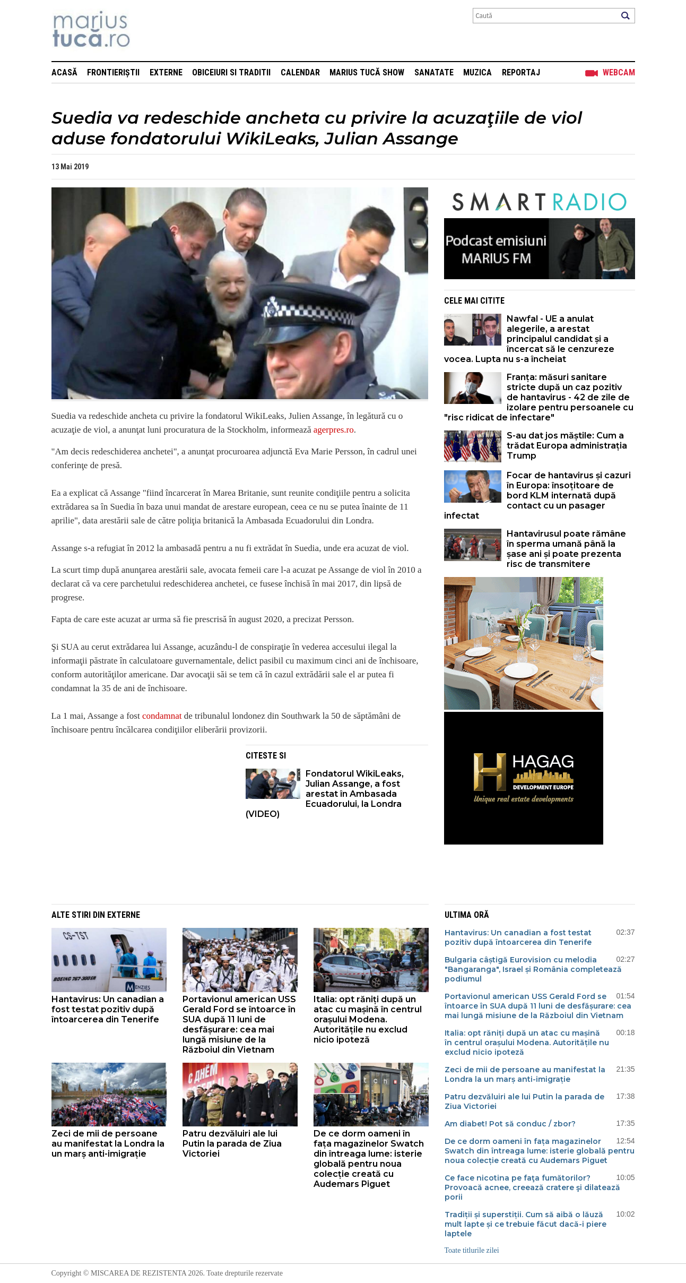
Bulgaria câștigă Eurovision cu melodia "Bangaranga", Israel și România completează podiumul (533, 969)
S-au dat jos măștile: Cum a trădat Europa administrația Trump (567, 445)
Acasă (64, 72)
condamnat (162, 716)
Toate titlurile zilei (472, 1250)
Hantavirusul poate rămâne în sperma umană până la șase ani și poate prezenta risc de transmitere (566, 549)
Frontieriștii (113, 72)
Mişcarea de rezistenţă (148, 30)
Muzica (477, 72)
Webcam (619, 72)
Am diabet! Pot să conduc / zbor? (511, 1124)
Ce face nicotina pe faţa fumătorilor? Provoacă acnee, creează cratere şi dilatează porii (532, 1187)
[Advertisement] (140, 819)
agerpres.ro (334, 430)
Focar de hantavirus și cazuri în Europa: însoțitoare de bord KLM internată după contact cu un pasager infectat (537, 495)
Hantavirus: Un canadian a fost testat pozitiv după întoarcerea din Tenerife (107, 1009)
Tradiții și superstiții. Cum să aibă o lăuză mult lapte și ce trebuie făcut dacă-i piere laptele (525, 1224)
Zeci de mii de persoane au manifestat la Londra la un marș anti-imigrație (107, 1144)
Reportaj (521, 72)
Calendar (300, 72)
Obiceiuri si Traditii (231, 72)
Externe (166, 72)
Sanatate (434, 72)
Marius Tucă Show (366, 72)
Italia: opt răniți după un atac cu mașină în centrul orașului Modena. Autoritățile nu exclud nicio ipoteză (368, 1019)
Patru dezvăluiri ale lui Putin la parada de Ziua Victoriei (232, 1144)
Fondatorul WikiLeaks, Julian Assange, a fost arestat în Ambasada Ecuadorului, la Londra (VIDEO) (325, 794)
